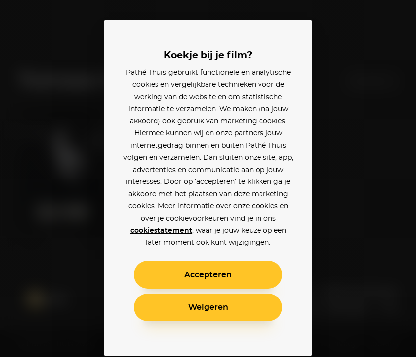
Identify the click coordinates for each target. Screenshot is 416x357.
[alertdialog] (208, 178)
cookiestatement (161, 230)
